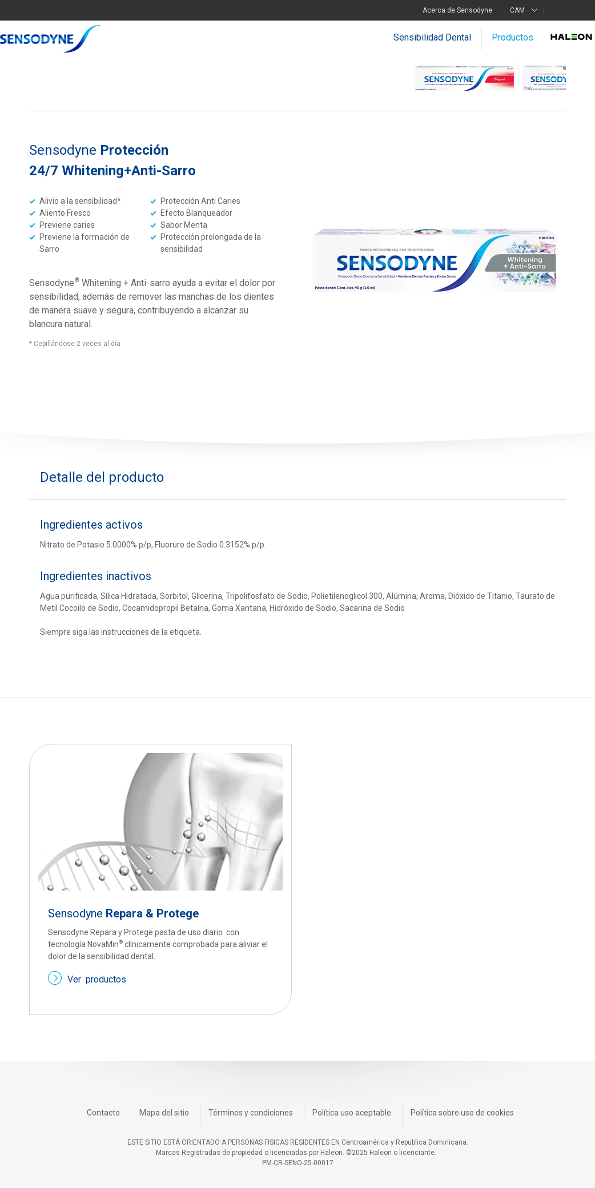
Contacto (103, 1112)
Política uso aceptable (351, 1112)
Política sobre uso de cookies (462, 1112)
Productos (512, 37)
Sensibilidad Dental (432, 37)
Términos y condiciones (250, 1112)
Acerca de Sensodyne (457, 10)
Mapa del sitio (164, 1112)
